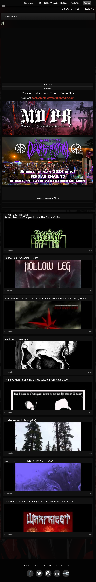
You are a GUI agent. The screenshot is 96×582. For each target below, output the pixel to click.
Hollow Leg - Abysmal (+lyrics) (21, 258)
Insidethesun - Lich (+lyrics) (20, 420)
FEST (78, 9)
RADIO (73, 3)
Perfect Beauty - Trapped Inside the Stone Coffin (32, 217)
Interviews (41, 93)
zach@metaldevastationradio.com (53, 97)
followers (11, 16)
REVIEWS (89, 9)
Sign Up (87, 3)
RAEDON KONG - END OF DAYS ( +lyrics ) (29, 461)
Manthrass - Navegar (16, 339)
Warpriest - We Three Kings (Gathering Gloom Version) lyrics (39, 501)
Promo (54, 93)
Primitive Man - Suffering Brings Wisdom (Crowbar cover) (36, 379)
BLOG (63, 3)
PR (39, 3)
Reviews (27, 93)
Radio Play (67, 93)
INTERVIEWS (51, 3)
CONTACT (29, 3)
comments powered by (48, 198)
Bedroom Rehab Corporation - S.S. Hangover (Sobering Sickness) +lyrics (46, 298)
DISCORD (67, 9)
